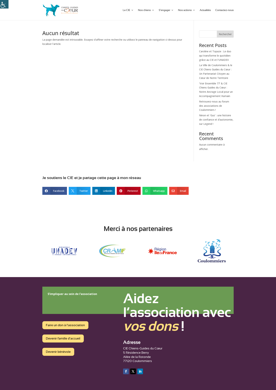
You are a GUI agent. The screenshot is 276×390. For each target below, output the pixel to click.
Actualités (205, 10)
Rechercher (225, 34)
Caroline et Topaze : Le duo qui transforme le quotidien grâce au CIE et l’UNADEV (215, 56)
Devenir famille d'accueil (63, 338)
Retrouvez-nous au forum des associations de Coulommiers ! (214, 106)
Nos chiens (144, 10)
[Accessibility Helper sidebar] (4, 4)
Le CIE (126, 10)
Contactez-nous (224, 10)
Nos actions (185, 10)
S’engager (164, 10)
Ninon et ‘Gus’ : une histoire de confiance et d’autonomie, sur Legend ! (216, 120)
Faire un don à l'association (65, 325)
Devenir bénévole (58, 351)
